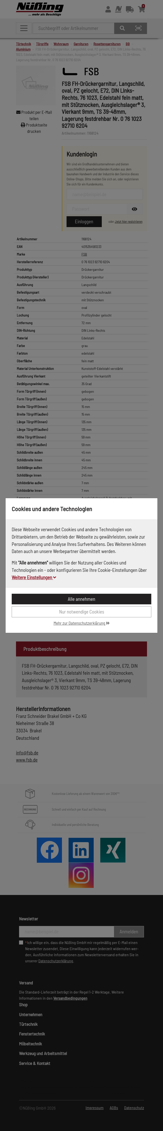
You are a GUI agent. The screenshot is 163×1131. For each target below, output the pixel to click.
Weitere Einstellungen (34, 577)
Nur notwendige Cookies (81, 612)
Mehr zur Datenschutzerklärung (82, 622)
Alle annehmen (81, 599)
